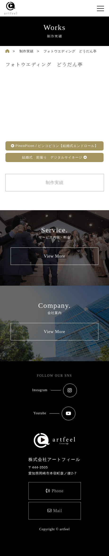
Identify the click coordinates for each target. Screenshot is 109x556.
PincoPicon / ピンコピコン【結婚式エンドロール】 (54, 146)
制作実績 (26, 51)
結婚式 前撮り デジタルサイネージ (54, 157)
